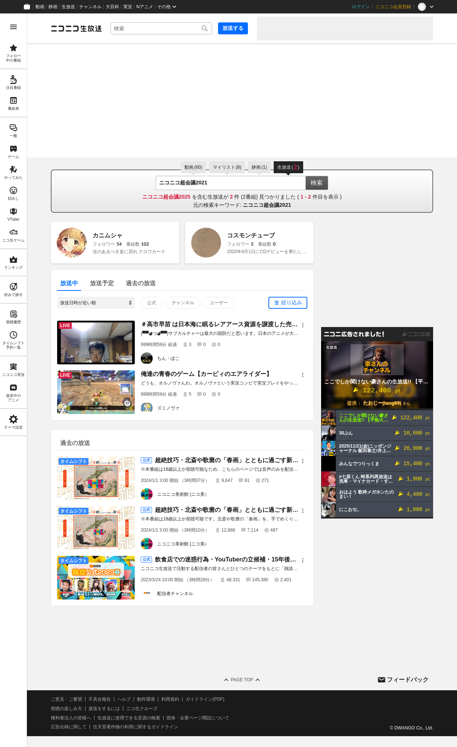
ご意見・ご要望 (66, 699)
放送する (233, 28)
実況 (127, 6)
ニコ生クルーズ (142, 708)
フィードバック (408, 679)
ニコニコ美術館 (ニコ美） (183, 494)
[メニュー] (302, 325)
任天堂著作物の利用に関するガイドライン (135, 727)
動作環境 (146, 699)
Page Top (242, 679)
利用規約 (170, 699)
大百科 (112, 6)
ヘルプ (124, 699)
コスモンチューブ (251, 235)
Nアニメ (144, 6)
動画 (39, 6)
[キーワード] (161, 28)
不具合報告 (99, 699)
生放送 (68, 6)
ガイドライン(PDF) (205, 699)
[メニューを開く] (13, 26)
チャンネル (90, 6)
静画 (53, 6)
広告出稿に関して (69, 726)
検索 (317, 183)
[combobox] (161, 28)
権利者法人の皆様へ (71, 717)
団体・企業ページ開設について (198, 718)
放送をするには (104, 708)
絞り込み (291, 302)
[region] (13, 380)
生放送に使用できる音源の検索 (128, 718)
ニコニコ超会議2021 (267, 205)
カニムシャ (107, 235)
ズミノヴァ (168, 408)
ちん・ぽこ (168, 358)
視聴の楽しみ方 (66, 708)
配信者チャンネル (175, 593)
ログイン (361, 6)
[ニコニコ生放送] (76, 28)
